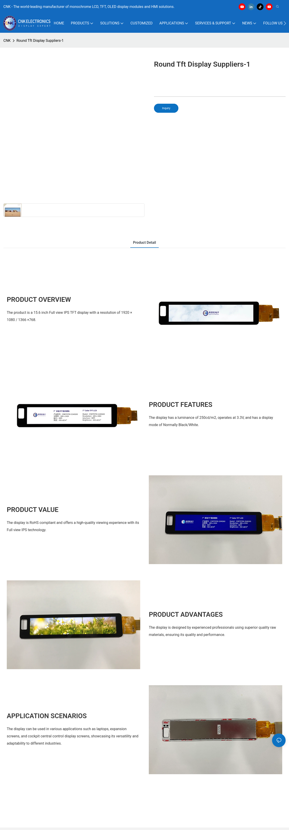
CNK (7, 40)
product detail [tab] (144, 242)
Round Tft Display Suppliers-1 (40, 40)
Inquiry (166, 108)
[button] (285, 23)
